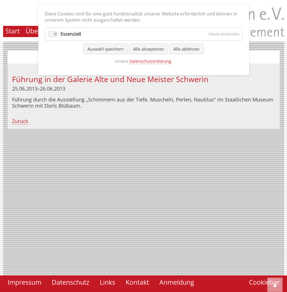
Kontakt (137, 282)
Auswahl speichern (105, 49)
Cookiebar (264, 282)
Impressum (24, 282)
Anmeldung (176, 282)
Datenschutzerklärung (150, 61)
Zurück (20, 121)
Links (107, 282)
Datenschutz (70, 282)
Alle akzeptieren (148, 49)
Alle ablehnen (186, 49)
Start (12, 31)
